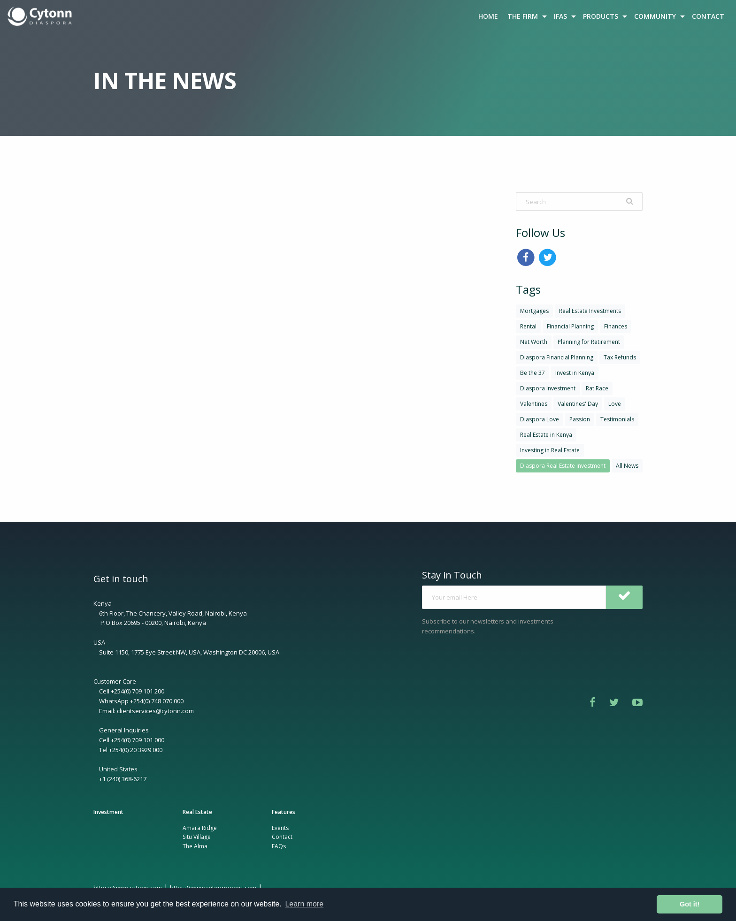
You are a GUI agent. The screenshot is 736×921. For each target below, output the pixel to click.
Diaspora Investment (547, 388)
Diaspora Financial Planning (556, 357)
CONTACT (708, 16)
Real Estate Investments (590, 311)
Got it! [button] (689, 904)
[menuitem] (41, 16)
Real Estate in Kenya (546, 435)
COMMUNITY (655, 16)
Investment (108, 812)
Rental (528, 326)
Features (283, 812)
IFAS (560, 16)
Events (280, 828)
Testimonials (617, 419)
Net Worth (533, 342)
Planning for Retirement (589, 342)
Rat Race (597, 388)
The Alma (195, 846)
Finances (615, 326)
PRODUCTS (600, 16)
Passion (579, 419)
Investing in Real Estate (550, 450)
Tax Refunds (620, 357)
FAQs (279, 846)
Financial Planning (570, 326)
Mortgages (534, 311)
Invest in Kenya (574, 373)
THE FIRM (522, 16)
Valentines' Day (578, 404)
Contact (282, 837)
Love (614, 404)
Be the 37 (532, 373)
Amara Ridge (200, 828)
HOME (488, 16)
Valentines (533, 404)
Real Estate (197, 812)
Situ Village (197, 837)
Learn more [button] (304, 904)
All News (627, 466)
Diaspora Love (539, 419)
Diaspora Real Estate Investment (563, 466)
